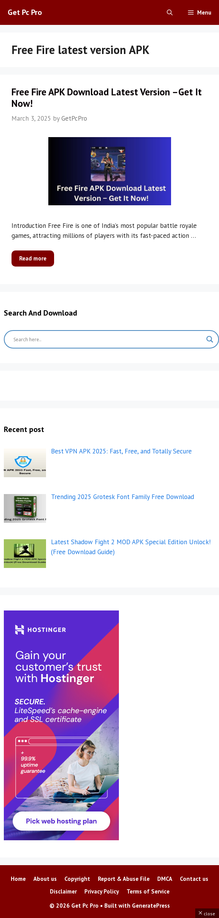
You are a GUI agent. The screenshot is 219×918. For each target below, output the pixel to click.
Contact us (194, 878)
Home (18, 878)
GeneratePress (151, 905)
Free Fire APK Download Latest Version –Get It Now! (107, 98)
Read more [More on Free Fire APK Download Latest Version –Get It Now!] (32, 258)
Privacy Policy (101, 891)
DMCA (164, 878)
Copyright (77, 878)
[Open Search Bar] (169, 12)
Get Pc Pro (25, 12)
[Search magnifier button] (209, 339)
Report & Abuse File (124, 878)
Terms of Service (148, 891)
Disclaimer (63, 891)
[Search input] (108, 339)
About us (45, 878)
